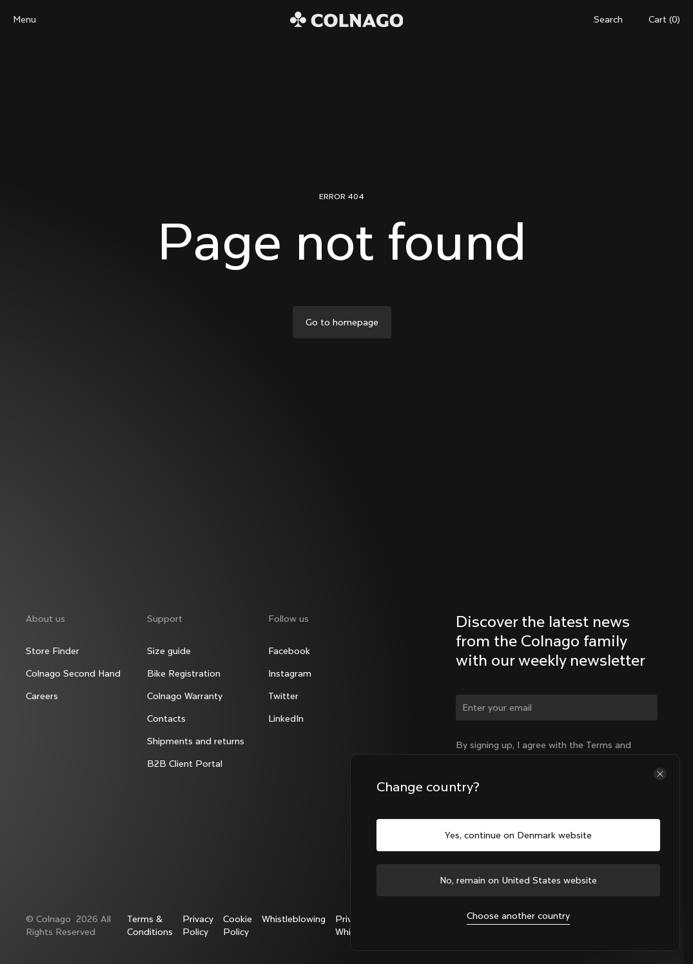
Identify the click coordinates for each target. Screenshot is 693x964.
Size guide (169, 651)
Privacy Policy (197, 925)
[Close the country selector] (660, 773)
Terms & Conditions (150, 925)
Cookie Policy (237, 925)
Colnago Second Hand (73, 673)
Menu (24, 19)
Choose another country (518, 915)
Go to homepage (342, 322)
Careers (42, 696)
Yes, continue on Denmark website (518, 835)
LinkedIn (286, 718)
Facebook (289, 651)
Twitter (283, 696)
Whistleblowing (294, 919)
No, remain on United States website (518, 880)
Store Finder (52, 651)
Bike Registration (183, 673)
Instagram (289, 673)
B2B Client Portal (184, 763)
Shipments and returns (195, 741)
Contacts (166, 718)
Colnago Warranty (184, 696)
